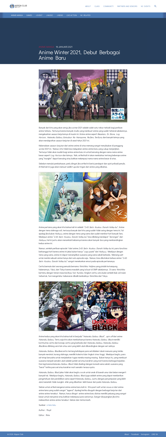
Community (108, 6)
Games (29, 15)
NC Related (85, 15)
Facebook (135, 434)
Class (97, 6)
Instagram (145, 434)
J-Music (49, 15)
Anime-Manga (17, 15)
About (88, 6)
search (155, 6)
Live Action (72, 15)
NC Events (145, 6)
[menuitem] (88, 6)
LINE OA (155, 434)
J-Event (39, 15)
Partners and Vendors (127, 6)
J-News (60, 15)
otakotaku (51, 405)
